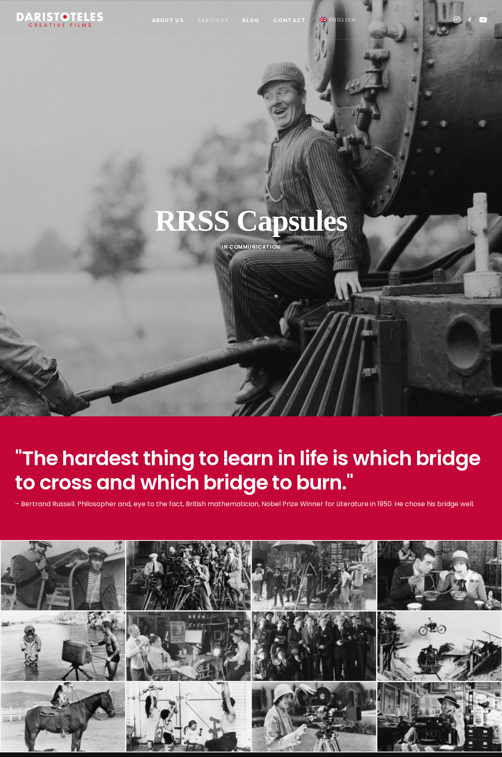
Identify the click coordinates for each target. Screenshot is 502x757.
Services (213, 20)
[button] (458, 19)
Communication (254, 237)
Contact (289, 20)
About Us (168, 20)
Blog (250, 20)
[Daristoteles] (60, 19)
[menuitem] (168, 20)
